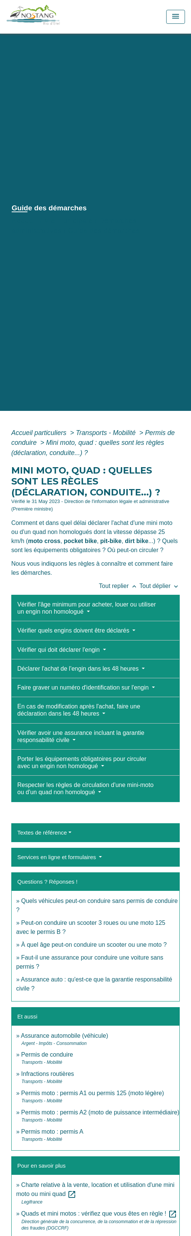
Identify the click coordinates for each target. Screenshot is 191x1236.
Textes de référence (42, 832)
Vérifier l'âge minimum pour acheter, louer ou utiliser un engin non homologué (86, 608)
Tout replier (119, 586)
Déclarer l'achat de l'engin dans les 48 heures (78, 668)
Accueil (25, 221)
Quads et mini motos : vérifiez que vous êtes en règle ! (99, 1213)
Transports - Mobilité (107, 433)
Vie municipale (68, 221)
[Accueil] (50, 17)
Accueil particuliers (39, 433)
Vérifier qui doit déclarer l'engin (59, 650)
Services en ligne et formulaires (57, 857)
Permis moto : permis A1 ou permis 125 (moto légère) (92, 1093)
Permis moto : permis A (52, 1131)
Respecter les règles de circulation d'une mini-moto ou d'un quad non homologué (85, 788)
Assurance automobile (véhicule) (64, 1035)
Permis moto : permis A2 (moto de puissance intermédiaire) (100, 1112)
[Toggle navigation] (175, 17)
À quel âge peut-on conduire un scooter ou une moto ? (94, 944)
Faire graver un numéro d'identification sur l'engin (83, 687)
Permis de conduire (47, 1054)
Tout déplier (159, 586)
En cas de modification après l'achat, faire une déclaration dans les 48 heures (78, 710)
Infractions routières (47, 1074)
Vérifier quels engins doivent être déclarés (74, 630)
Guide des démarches (104, 231)
